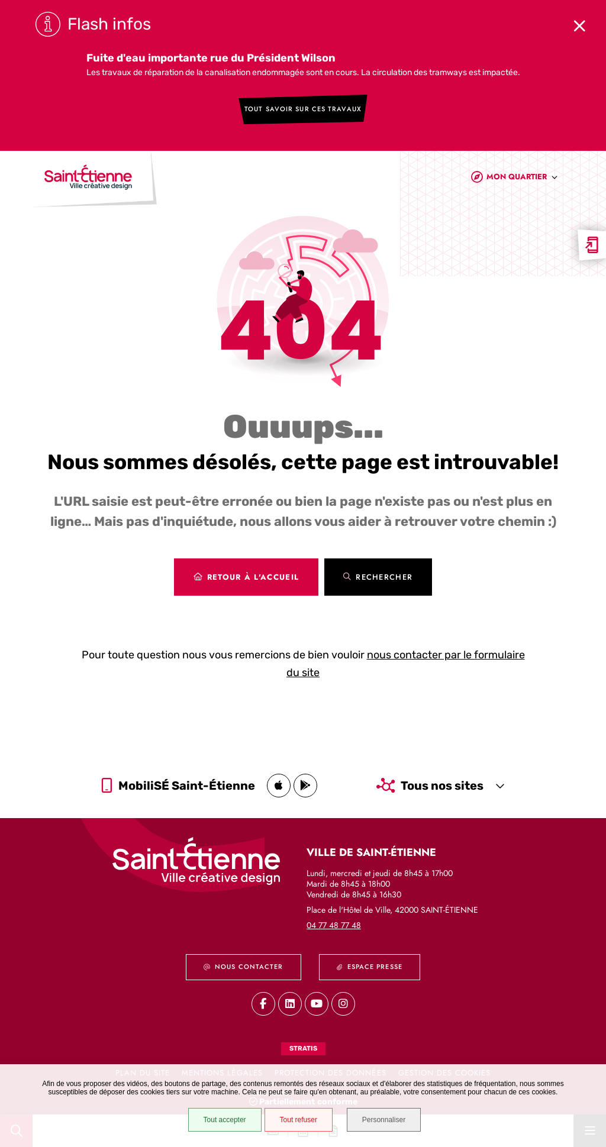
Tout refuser (298, 1120)
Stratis (303, 1048)
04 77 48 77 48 (334, 925)
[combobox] (522, 179)
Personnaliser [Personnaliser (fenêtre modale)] (384, 1120)
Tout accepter (224, 1120)
